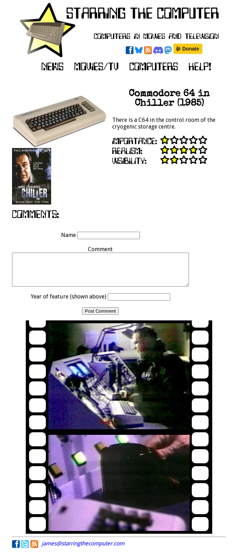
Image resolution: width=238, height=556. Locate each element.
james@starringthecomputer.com (83, 549)
